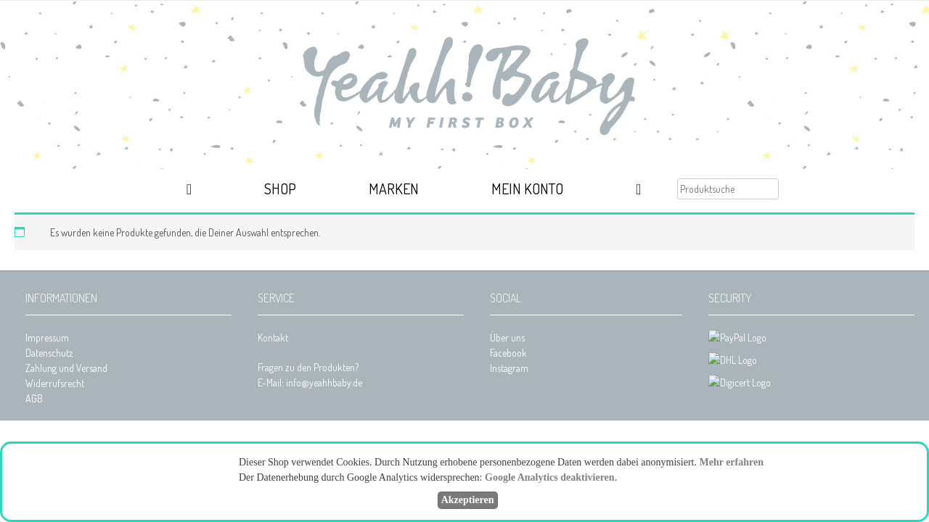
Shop (280, 188)
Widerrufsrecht (54, 383)
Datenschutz (49, 353)
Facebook (508, 353)
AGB (34, 398)
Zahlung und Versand (66, 368)
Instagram (509, 368)
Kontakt (273, 337)
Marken (394, 188)
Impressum (47, 337)
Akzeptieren (467, 499)
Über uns (507, 337)
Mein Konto (527, 188)
